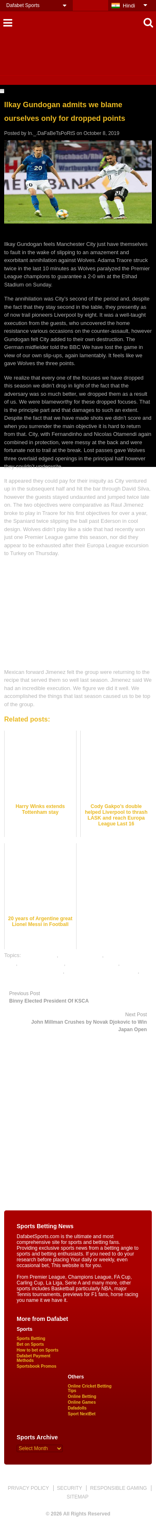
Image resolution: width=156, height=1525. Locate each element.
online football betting (92, 963)
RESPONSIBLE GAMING (118, 1488)
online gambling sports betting (102, 971)
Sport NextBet (82, 1414)
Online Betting (82, 1396)
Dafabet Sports (23, 5)
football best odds (81, 955)
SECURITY (69, 1488)
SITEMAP (78, 1497)
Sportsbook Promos (37, 1366)
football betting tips (41, 963)
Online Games (82, 1402)
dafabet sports (39, 955)
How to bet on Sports (38, 1350)
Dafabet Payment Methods (33, 1358)
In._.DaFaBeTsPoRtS (51, 133)
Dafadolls (77, 1408)
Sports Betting (31, 1338)
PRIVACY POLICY (28, 1488)
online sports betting (28, 980)
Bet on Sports (30, 1344)
